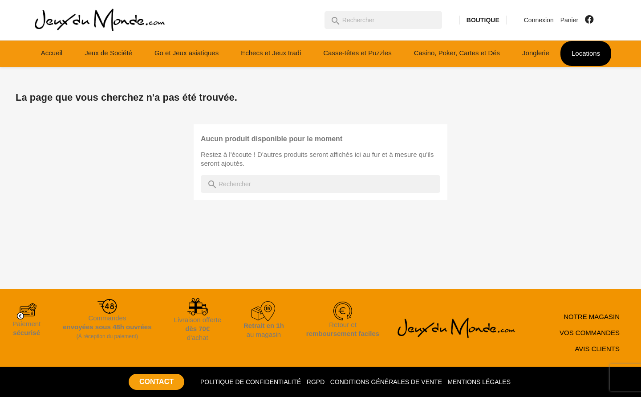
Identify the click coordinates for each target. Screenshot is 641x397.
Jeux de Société (108, 53)
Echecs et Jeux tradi (271, 53)
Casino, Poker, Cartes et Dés (457, 53)
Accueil (51, 53)
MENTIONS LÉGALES (479, 381)
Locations (586, 53)
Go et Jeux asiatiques (186, 53)
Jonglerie (535, 53)
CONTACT (156, 381)
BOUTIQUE (483, 20)
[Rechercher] (383, 20)
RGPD (316, 381)
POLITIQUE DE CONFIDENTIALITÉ (250, 381)
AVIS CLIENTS (597, 348)
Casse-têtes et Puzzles (357, 53)
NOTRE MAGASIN (592, 316)
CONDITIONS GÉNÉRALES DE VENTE (386, 381)
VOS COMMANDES (590, 332)
